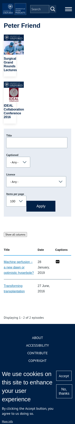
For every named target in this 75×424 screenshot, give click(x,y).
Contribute (37, 353)
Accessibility (37, 345)
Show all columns (15, 234)
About (37, 337)
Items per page (15, 194)
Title (9, 135)
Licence (10, 174)
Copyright (37, 360)
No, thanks (64, 391)
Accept (64, 376)
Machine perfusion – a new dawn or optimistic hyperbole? (19, 267)
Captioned (12, 155)
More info (7, 421)
